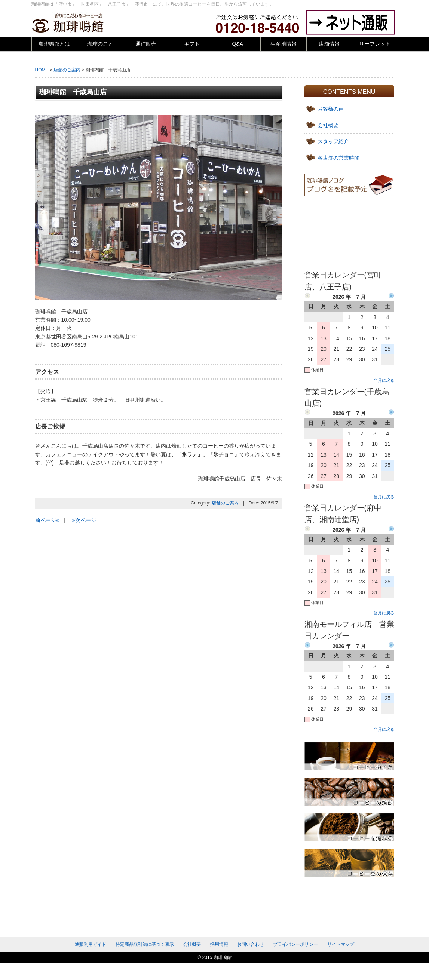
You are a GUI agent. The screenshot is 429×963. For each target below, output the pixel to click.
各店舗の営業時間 (338, 158)
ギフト (192, 44)
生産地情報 (283, 44)
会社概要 (328, 125)
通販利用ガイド (90, 944)
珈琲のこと (100, 44)
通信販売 (145, 44)
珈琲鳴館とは (54, 44)
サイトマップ (340, 944)
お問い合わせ (250, 944)
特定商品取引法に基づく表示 (145, 944)
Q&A (237, 44)
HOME (42, 70)
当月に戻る (384, 380)
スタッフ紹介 (333, 141)
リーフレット (374, 44)
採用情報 (219, 944)
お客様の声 (331, 109)
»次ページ (84, 520)
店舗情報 (329, 44)
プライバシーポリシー (295, 944)
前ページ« (47, 520)
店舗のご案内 (66, 70)
